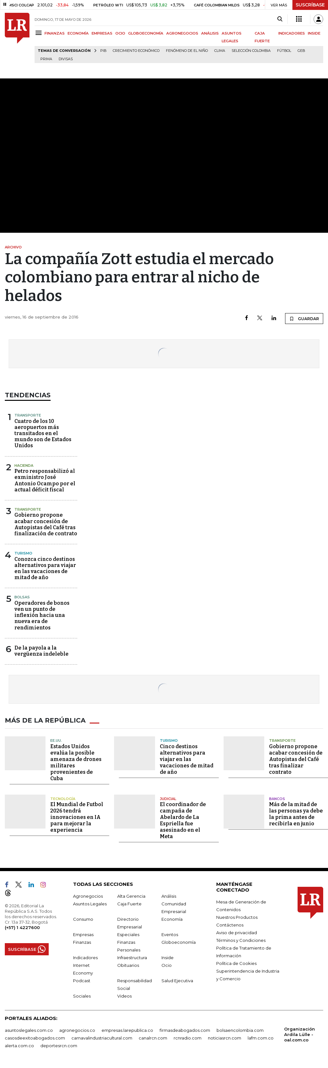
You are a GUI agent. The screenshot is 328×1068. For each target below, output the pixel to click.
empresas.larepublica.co (127, 1030)
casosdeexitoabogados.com (35, 1037)
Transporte (27, 415)
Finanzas (82, 942)
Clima (219, 51)
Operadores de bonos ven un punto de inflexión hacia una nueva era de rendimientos (42, 615)
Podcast (81, 980)
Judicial (168, 799)
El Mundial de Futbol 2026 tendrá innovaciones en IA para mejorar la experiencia (76, 817)
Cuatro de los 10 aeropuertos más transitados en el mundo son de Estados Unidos (42, 433)
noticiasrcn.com (224, 1037)
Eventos (169, 934)
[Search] (279, 19)
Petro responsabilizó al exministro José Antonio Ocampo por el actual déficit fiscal (44, 480)
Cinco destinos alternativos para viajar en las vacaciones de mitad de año (186, 759)
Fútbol (284, 51)
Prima (46, 59)
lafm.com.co (261, 1037)
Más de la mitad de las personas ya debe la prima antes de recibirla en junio (296, 814)
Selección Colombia (251, 51)
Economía (172, 919)
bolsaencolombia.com (240, 1030)
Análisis (168, 896)
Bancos (277, 799)
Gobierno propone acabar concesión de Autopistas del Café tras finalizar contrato (296, 759)
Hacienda (23, 465)
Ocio (166, 965)
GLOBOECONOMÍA (145, 33)
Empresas (83, 934)
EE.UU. (56, 740)
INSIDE (314, 33)
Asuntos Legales (90, 903)
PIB (103, 51)
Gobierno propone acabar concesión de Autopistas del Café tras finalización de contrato (45, 524)
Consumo (83, 919)
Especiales (128, 934)
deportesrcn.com (58, 1045)
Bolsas (22, 597)
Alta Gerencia (131, 896)
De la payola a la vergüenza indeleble (41, 651)
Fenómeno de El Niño (187, 51)
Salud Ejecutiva (177, 980)
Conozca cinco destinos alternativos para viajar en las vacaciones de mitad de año (45, 568)
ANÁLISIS (210, 33)
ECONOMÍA (78, 33)
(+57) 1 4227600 (22, 927)
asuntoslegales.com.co (29, 1030)
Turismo (23, 553)
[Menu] (40, 32)
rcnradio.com (187, 1037)
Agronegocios (88, 896)
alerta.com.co (19, 1045)
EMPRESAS (102, 33)
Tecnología (62, 799)
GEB (301, 51)
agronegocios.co (77, 1030)
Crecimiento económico (136, 51)
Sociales (82, 996)
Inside (167, 957)
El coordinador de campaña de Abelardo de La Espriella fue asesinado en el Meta (183, 820)
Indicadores (85, 957)
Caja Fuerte (129, 903)
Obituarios (128, 965)
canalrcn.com (153, 1037)
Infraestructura (132, 957)
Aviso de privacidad (236, 932)
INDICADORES (291, 33)
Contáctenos (229, 924)
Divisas (66, 59)
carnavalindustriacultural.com (101, 1037)
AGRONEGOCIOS (182, 33)
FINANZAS (55, 33)
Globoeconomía (178, 942)
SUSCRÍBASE (310, 5)
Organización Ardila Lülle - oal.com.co (299, 1034)
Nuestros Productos (237, 917)
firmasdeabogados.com (185, 1030)
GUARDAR (304, 318)
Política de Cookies (236, 963)
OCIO (120, 33)
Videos (124, 996)
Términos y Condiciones (241, 940)
